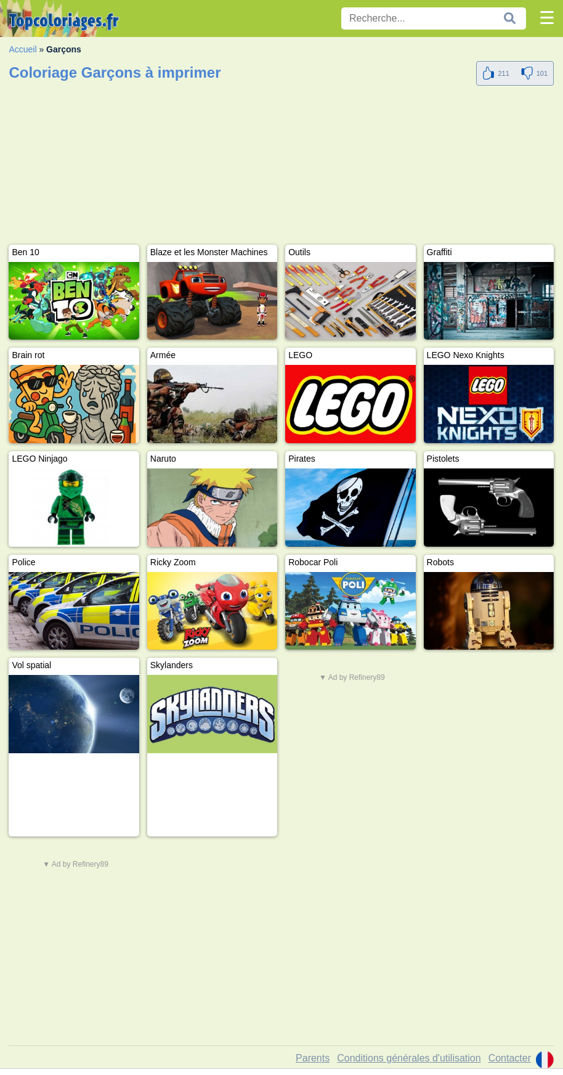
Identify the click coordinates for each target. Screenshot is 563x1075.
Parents (313, 1058)
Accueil (22, 49)
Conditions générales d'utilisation (408, 1058)
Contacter (509, 1058)
